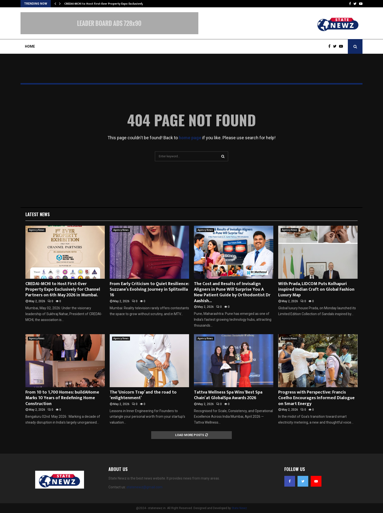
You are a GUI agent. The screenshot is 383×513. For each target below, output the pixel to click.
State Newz (239, 508)
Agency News (36, 230)
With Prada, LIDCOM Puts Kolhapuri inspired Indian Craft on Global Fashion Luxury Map (316, 289)
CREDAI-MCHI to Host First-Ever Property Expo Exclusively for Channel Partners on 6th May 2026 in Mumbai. (62, 289)
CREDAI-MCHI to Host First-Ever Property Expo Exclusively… (105, 3)
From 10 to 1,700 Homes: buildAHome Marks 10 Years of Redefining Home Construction (62, 398)
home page (190, 137)
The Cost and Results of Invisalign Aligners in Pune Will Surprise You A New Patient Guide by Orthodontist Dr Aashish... (232, 292)
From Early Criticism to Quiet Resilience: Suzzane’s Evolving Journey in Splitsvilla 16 (149, 289)
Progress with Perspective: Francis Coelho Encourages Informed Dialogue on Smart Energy (316, 398)
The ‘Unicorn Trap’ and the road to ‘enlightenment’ (143, 395)
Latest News (37, 214)
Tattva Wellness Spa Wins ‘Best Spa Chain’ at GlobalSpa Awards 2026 (228, 395)
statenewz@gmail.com (144, 487)
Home (30, 46)
